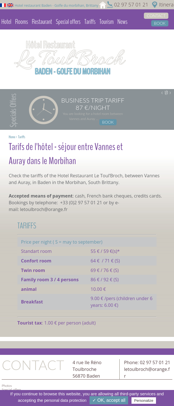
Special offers (68, 21)
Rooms (21, 21)
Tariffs (89, 21)
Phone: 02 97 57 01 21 (147, 362)
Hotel (6, 21)
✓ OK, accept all (108, 400)
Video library (12, 36)
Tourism (106, 21)
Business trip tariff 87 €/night (92, 104)
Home (12, 137)
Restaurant (42, 21)
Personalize (143, 400)
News (122, 21)
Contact (156, 15)
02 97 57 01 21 (131, 4)
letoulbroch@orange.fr (44, 209)
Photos (7, 386)
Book (160, 23)
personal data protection (65, 400)
